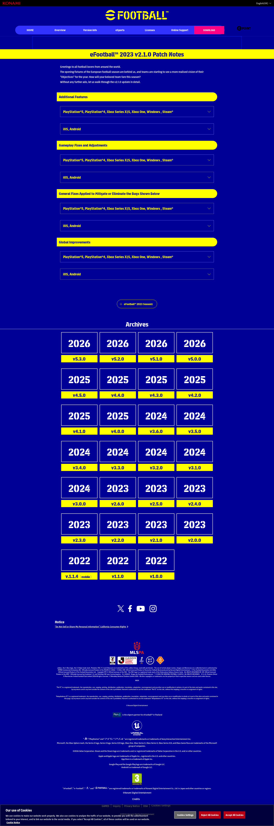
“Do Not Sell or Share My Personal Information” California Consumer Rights (97, 634)
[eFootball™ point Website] (244, 30)
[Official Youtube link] (141, 614)
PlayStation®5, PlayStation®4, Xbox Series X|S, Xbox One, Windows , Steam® (126, 112)
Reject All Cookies (210, 816)
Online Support (179, 30)
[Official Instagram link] (153, 614)
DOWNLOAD (209, 30)
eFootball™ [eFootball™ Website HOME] (137, 15)
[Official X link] (120, 614)
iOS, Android (73, 130)
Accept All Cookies (234, 816)
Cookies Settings (185, 816)
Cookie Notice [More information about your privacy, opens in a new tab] (13, 824)
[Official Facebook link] (130, 614)
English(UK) (262, 3)
